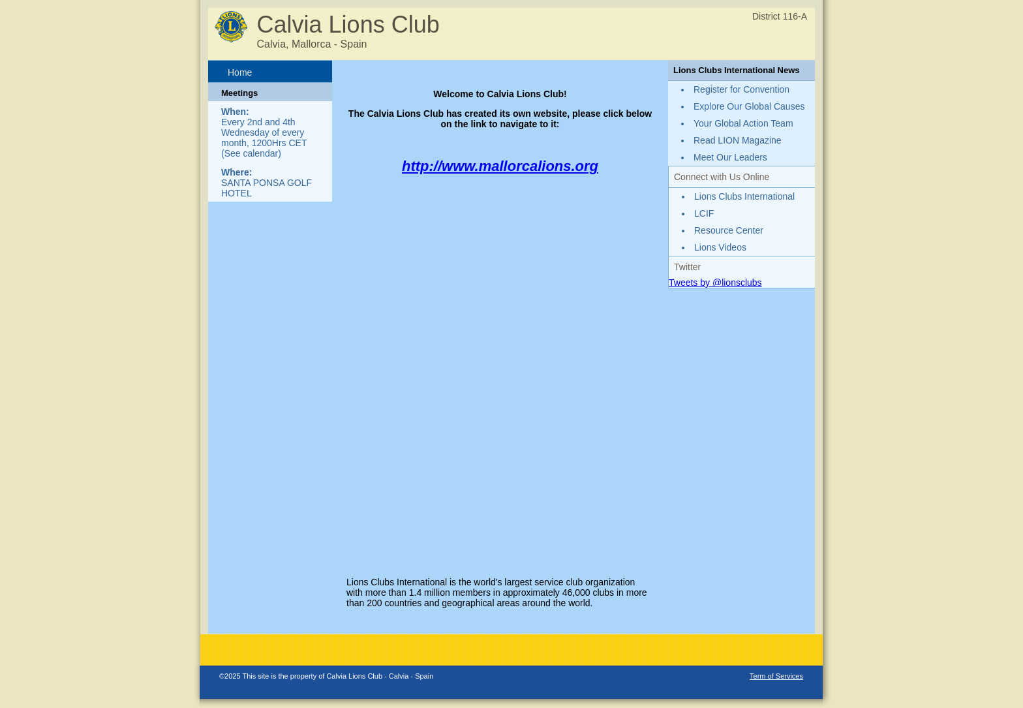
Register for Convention (741, 89)
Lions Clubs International (744, 196)
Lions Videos (720, 247)
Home (240, 72)
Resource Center (728, 230)
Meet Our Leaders (730, 157)
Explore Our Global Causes (749, 106)
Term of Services (776, 676)
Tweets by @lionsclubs (715, 282)
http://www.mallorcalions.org (500, 166)
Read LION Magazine (738, 140)
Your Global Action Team (743, 123)
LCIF (704, 213)
